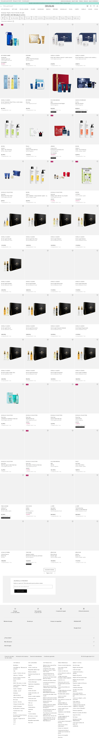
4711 (14, 724)
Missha (14, 712)
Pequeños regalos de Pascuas (80, 683)
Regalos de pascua (77, 675)
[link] (12, 44)
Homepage (3, 12)
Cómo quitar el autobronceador (76, 702)
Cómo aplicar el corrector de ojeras (64, 700)
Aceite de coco (61, 680)
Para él (13, 12)
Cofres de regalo (77, 669)
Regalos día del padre (78, 667)
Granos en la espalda (63, 735)
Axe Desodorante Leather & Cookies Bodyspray (49, 710)
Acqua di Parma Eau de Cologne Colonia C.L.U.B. (49, 674)
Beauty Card (75, 1)
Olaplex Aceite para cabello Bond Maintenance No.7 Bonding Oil (49, 706)
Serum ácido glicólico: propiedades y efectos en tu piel (79, 695)
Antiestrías (30, 709)
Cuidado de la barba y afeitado (78, 672)
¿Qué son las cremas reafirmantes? (63, 725)
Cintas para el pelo (32, 700)
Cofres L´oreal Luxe (32, 667)
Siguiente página (49, 569)
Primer (29, 711)
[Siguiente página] (55, 573)
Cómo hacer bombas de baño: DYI (78, 723)
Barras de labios (32, 718)
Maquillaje (63, 9)
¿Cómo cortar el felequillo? (79, 708)
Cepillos (30, 665)
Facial (70, 9)
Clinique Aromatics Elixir (18, 704)
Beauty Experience (93, 1)
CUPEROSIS (75, 726)
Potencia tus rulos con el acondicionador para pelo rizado (64, 684)
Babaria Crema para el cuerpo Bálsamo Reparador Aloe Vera (50, 698)
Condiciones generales (49, 656)
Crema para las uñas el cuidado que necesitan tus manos (64, 732)
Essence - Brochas (17, 702)
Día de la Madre (24, 9)
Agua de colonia (76, 714)
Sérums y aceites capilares (34, 696)
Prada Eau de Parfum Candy (49, 680)
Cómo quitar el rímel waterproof (62, 668)
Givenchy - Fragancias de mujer (19, 719)
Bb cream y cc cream (33, 716)
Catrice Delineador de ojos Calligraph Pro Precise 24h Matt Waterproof (49, 719)
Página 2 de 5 (49, 573)
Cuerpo (77, 9)
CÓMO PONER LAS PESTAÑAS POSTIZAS (63, 703)
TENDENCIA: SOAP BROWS (64, 712)
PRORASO (15, 693)
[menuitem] (6, 9)
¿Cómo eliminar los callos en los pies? (64, 674)
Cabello (83, 9)
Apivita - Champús (17, 688)
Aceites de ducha (32, 690)
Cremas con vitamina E (63, 728)
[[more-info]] (7, 21)
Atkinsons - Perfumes (18, 675)
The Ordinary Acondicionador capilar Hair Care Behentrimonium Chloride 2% (50, 714)
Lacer (14, 722)
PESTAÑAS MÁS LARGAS (63, 693)
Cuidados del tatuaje (77, 687)
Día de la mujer (76, 665)
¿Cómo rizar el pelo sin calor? (64, 706)
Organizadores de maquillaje (34, 679)
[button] (49, 638)
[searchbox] (13, 6)
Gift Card (14, 9)
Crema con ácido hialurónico (64, 665)
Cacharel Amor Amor (18, 710)
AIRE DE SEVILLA (17, 695)
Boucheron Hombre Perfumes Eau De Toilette (20, 716)
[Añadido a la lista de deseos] (23, 24)
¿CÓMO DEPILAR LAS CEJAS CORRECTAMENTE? (64, 691)
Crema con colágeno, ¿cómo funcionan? (79, 698)
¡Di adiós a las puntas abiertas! (78, 690)
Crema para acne (32, 698)
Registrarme (20, 591)
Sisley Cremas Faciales (18, 697)
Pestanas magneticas (77, 710)
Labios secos (61, 714)
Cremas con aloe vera (63, 671)
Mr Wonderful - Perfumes (19, 708)
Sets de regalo (5, 9)
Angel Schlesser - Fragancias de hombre (19, 686)
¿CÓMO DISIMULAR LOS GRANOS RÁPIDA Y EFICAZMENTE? (63, 718)
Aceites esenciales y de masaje (33, 693)
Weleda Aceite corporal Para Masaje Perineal (49, 666)
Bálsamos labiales (32, 671)
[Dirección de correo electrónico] (33, 586)
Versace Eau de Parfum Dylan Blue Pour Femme (49, 677)
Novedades (41, 9)
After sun (30, 702)
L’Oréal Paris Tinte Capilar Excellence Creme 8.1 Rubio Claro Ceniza (49, 670)
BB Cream (15, 699)
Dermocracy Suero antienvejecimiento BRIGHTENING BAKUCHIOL (49, 691)
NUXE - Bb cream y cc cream (19, 683)
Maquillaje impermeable (33, 720)
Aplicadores (31, 686)
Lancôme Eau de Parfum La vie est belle (49, 683)
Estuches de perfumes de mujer (34, 674)
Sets (29, 677)
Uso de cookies (8, 657)
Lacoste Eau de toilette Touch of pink (50, 695)
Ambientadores (31, 707)
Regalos (86, 1)
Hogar (90, 9)
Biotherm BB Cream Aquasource (47, 702)
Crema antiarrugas (32, 681)
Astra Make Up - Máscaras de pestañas (20, 668)
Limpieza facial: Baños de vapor (64, 687)
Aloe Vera (60, 737)
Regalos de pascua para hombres (78, 680)
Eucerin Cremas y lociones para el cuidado (19, 678)
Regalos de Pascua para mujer (80, 677)
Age (14, 671)
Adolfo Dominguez (17, 706)
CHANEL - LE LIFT (17, 691)
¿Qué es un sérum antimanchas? (62, 697)
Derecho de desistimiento (36, 656)
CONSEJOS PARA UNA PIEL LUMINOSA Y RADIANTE (79, 705)
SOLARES (33, 9)
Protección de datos (9, 656)
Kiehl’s (14, 681)
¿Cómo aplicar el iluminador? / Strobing (65, 722)
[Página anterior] (44, 573)
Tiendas (81, 1)
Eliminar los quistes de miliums (80, 712)
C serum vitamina (32, 713)
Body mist (30, 705)
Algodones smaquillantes (34, 684)
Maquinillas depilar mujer (34, 669)
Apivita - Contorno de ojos (19, 673)
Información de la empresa (22, 656)
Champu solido (76, 685)
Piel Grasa (75, 717)
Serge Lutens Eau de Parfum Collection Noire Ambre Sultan (50, 686)
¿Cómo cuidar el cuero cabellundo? (63, 709)
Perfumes (55, 9)
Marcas (48, 9)
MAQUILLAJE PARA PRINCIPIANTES (77, 720)
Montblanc (15, 665)
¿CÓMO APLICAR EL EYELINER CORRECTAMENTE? (64, 677)
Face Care (30, 722)
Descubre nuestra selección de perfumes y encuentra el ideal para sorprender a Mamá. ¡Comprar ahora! (49, 3)
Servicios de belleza (66, 1)
